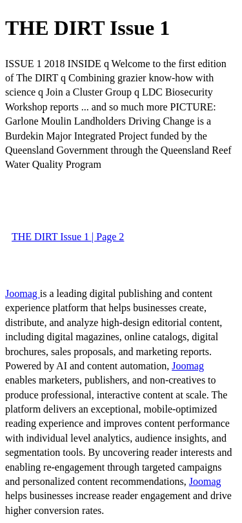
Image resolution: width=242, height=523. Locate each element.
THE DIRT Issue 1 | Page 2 (68, 236)
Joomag (22, 293)
